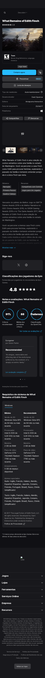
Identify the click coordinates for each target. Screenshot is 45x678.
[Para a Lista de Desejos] (22, 85)
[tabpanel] (22, 440)
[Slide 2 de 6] (22, 150)
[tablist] (22, 405)
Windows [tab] (9, 405)
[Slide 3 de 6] (34, 150)
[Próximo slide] (41, 150)
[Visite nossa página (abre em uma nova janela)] (26, 265)
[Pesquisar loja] (4, 12)
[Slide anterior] (4, 150)
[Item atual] (11, 150)
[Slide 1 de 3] (20, 379)
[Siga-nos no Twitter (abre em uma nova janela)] (18, 265)
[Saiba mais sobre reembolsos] (41, 92)
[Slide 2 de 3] (22, 379)
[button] (22, 247)
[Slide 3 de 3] (24, 379)
